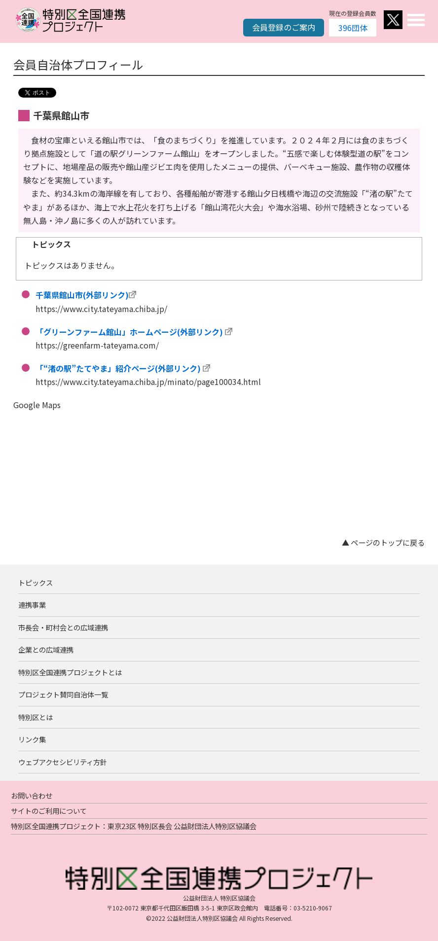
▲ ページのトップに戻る (383, 542)
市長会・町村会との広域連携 (63, 627)
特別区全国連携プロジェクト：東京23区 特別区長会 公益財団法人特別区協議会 (133, 826)
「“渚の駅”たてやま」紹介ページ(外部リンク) (118, 368)
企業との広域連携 (45, 649)
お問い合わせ (31, 795)
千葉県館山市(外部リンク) (82, 295)
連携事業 (32, 604)
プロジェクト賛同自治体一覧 (63, 694)
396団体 (352, 27)
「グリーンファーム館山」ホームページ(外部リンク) (129, 332)
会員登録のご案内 (283, 27)
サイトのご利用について (49, 810)
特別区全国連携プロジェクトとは (70, 672)
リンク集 (32, 739)
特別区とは (35, 717)
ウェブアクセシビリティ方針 (62, 762)
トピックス (35, 582)
